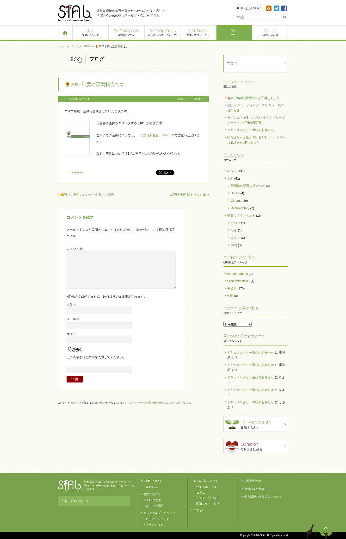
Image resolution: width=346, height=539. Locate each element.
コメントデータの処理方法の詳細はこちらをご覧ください (159, 402)
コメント (75, 249)
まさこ (235, 237)
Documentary (240, 208)
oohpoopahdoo (237, 274)
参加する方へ (126, 32)
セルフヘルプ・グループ (162, 32)
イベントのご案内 (207, 498)
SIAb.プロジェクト (198, 32)
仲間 (234, 245)
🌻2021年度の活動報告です (95, 84)
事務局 (198, 98)
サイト (71, 334)
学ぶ (230, 178)
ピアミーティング (157, 519)
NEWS (87, 46)
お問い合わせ (270, 32)
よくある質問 (154, 506)
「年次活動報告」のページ (155, 135)
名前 (72, 305)
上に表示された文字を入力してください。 (96, 357)
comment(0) (76, 172)
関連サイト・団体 (207, 503)
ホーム (62, 46)
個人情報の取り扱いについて (263, 496)
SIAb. (75, 13)
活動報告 (151, 487)
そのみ (235, 223)
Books (235, 193)
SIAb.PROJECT (70, 485)
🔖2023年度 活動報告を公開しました (253, 98)
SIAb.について (90, 32)
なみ (234, 230)
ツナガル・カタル (207, 487)
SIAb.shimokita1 (238, 281)
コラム (200, 492)
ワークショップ (156, 524)
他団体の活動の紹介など (248, 186)
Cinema (236, 200)
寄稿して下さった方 (241, 215)
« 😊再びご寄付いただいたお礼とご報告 (86, 194)
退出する (312, 531)
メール (73, 319)
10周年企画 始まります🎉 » (189, 194)
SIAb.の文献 (153, 500)
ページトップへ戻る (326, 531)
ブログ (234, 32)
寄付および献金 (249, 8)
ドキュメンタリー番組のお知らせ (250, 130)
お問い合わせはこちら (94, 501)
